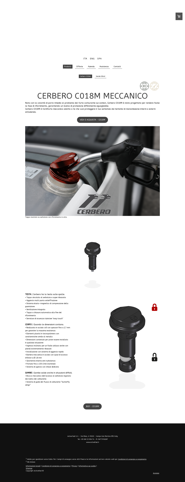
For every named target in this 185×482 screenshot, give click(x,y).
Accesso (156, 473)
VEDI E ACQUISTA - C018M (92, 120)
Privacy (74, 466)
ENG (92, 58)
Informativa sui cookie (87, 466)
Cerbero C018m (85, 76)
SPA (99, 58)
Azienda (91, 67)
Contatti (117, 67)
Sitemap (29, 468)
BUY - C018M (92, 406)
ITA (85, 58)
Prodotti (67, 67)
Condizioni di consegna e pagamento (132, 459)
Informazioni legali (33, 466)
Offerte (79, 67)
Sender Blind (100, 76)
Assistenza (104, 67)
